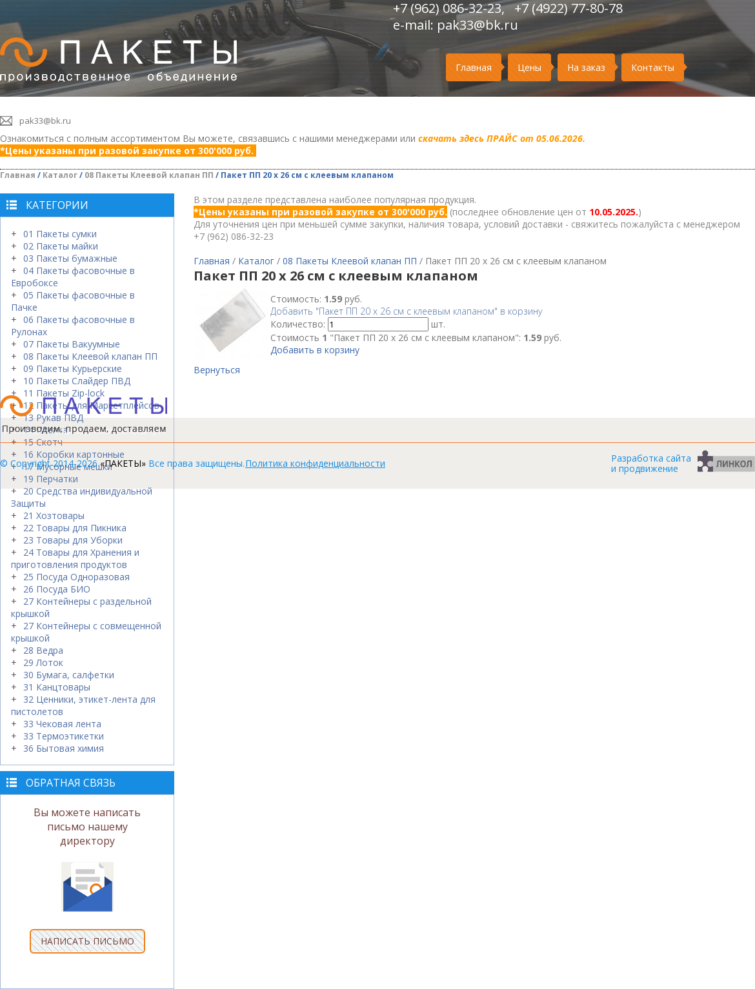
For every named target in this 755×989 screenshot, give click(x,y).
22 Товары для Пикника (74, 528)
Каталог (60, 175)
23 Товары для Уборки (73, 540)
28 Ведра (43, 650)
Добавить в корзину (314, 350)
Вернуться (217, 370)
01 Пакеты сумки (60, 234)
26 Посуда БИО (56, 589)
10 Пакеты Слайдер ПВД (76, 381)
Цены (529, 67)
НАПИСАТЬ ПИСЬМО (87, 941)
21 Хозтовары (54, 515)
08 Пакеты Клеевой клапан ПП (149, 175)
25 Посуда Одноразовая (76, 577)
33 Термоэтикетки (63, 736)
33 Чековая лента (62, 724)
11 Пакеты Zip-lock (64, 393)
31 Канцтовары (56, 687)
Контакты (652, 67)
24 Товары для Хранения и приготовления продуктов (75, 558)
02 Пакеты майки (60, 246)
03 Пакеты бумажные (70, 258)
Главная (474, 67)
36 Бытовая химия (63, 748)
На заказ (586, 67)
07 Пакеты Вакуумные (71, 344)
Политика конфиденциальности (315, 463)
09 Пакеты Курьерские (72, 368)
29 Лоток (43, 662)
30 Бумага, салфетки (68, 675)
